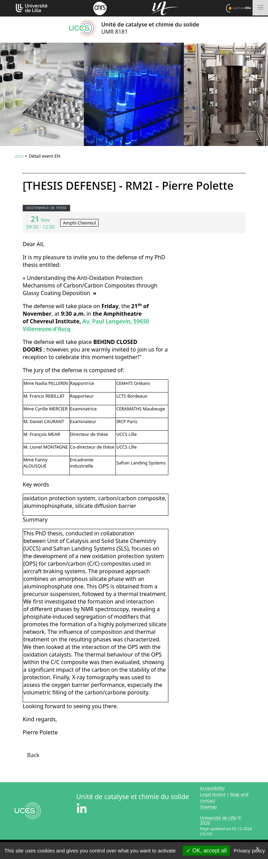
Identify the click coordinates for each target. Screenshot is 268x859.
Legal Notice (212, 794)
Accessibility (212, 788)
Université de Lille (218, 818)
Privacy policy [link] (249, 850)
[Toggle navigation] (260, 7)
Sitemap (208, 807)
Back (33, 755)
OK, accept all (206, 850)
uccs (18, 156)
